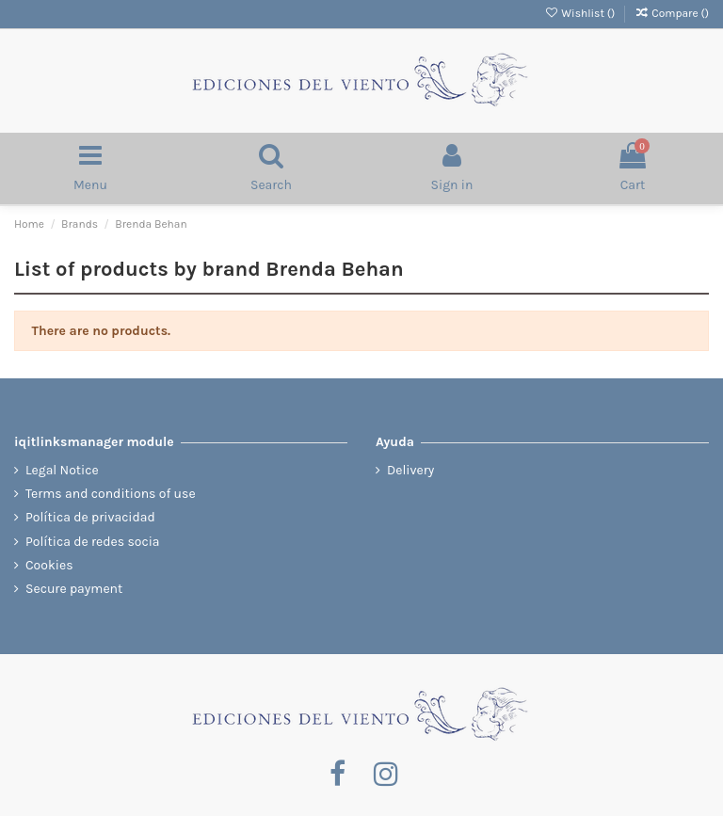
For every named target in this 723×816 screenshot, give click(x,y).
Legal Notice (62, 470)
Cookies (49, 565)
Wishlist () (581, 13)
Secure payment (73, 589)
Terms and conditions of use (110, 494)
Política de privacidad (90, 517)
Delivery (410, 470)
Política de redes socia (92, 542)
